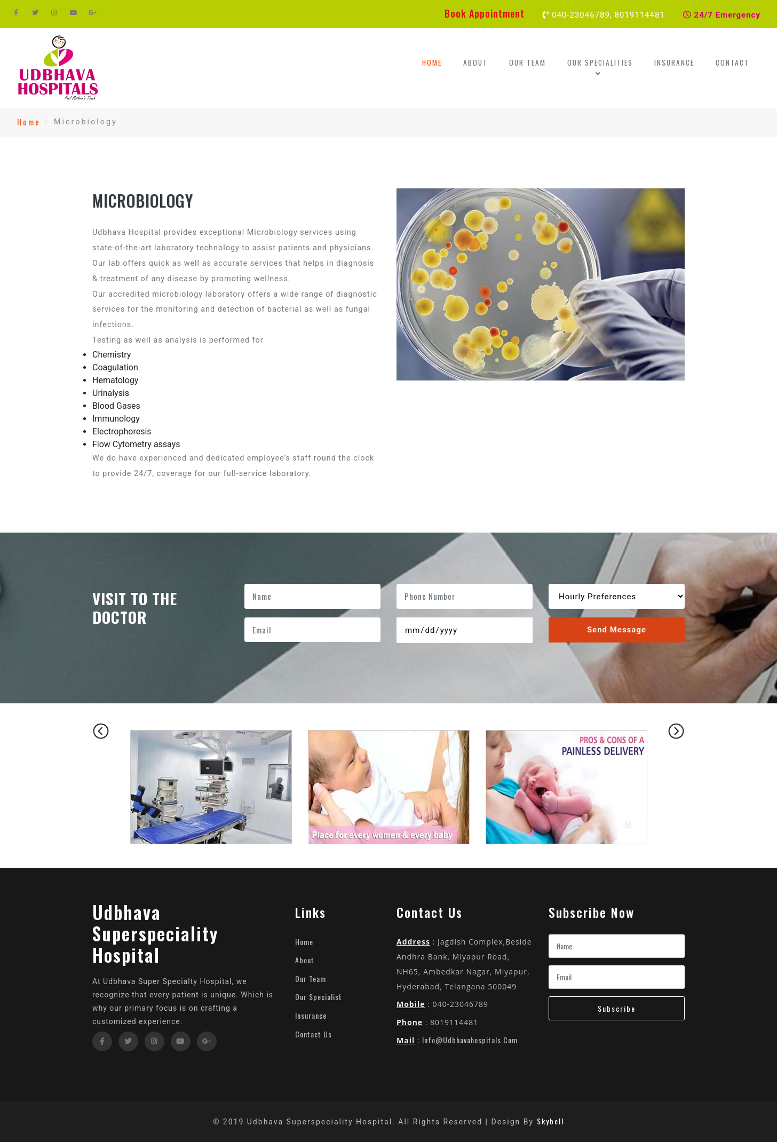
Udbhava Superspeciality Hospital (155, 933)
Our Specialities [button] (600, 67)
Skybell (550, 1121)
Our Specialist (318, 996)
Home (437, 62)
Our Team (527, 62)
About (475, 62)
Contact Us (313, 1034)
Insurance (674, 62)
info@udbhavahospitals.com (470, 1039)
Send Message (616, 630)
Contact (732, 62)
